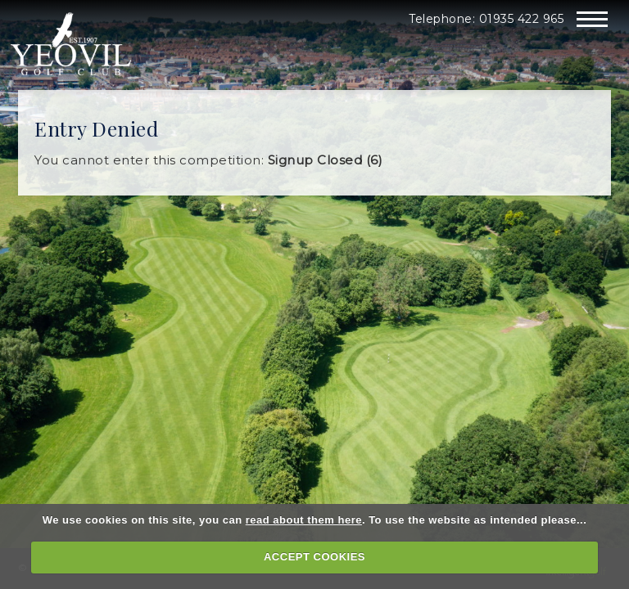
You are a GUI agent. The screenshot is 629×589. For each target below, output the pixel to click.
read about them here (304, 520)
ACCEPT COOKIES (314, 557)
